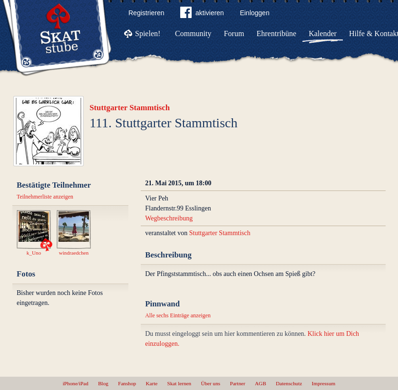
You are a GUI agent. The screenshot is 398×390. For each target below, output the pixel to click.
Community (193, 33)
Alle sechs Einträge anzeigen (178, 315)
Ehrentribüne (277, 33)
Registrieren (146, 13)
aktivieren (202, 14)
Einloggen (254, 13)
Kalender (323, 33)
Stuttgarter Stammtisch (129, 107)
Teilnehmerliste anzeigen (45, 196)
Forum (234, 33)
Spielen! (147, 33)
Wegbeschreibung (169, 218)
